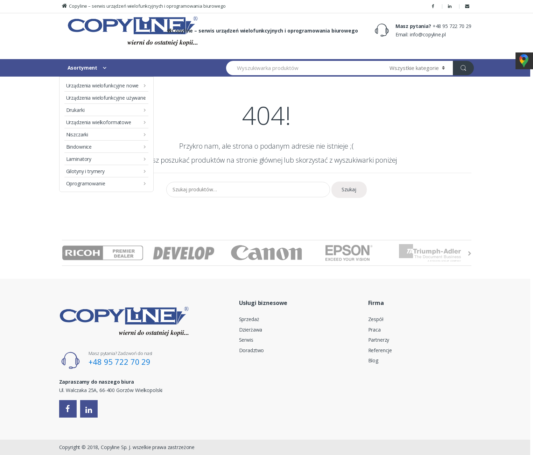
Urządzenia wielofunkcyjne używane (106, 97)
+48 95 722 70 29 (119, 361)
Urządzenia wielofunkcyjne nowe (102, 85)
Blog (373, 360)
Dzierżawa (250, 329)
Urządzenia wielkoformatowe (98, 122)
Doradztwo (251, 350)
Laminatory (79, 159)
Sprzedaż (249, 319)
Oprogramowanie (85, 183)
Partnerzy (379, 339)
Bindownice (79, 146)
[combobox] (304, 68)
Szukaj (349, 189)
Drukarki (75, 110)
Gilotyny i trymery (85, 171)
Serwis (246, 339)
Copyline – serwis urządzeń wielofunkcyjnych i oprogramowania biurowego (144, 6)
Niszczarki (77, 134)
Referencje (380, 350)
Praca (374, 329)
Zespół (376, 319)
